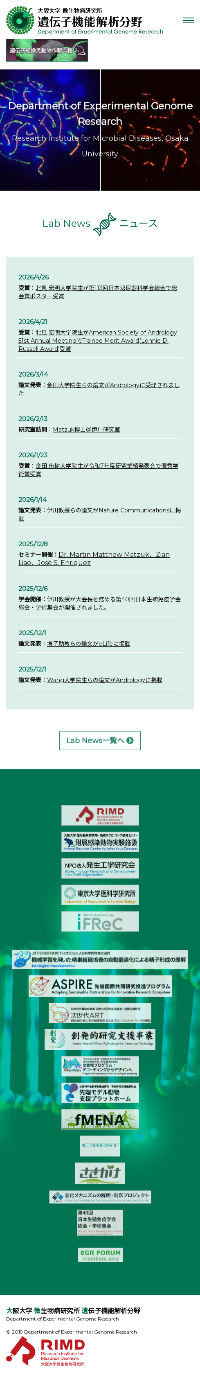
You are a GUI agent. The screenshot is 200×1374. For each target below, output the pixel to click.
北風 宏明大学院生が (62, 288)
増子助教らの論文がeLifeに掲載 (88, 644)
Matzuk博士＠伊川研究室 (86, 430)
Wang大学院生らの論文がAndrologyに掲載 (104, 680)
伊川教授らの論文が (73, 510)
